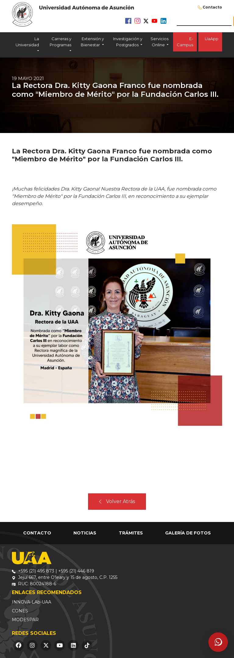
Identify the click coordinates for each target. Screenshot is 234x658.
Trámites (131, 533)
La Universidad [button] (27, 41)
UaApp (210, 41)
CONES (20, 611)
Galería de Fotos (188, 533)
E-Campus (185, 41)
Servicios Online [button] (159, 41)
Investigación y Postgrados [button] (127, 41)
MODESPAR (25, 619)
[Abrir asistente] (218, 642)
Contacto (212, 7)
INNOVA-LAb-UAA (31, 602)
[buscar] (204, 21)
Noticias (84, 533)
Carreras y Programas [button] (60, 41)
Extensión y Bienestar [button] (92, 41)
